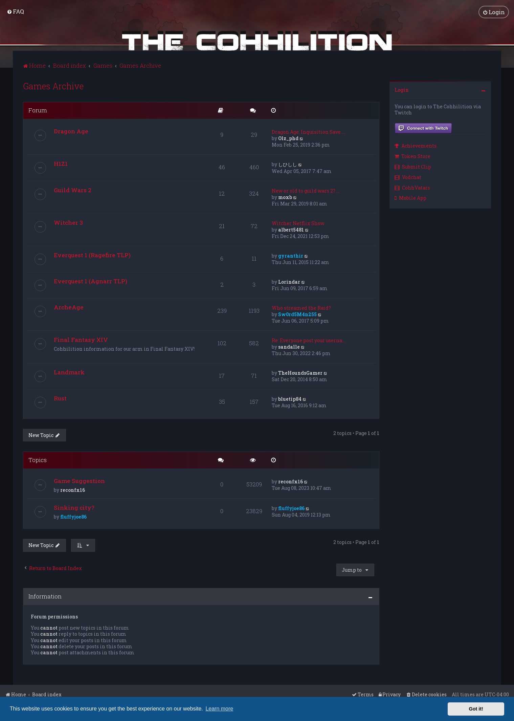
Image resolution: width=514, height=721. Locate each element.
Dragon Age (71, 131)
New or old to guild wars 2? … (305, 190)
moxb (285, 197)
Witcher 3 (68, 222)
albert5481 (291, 229)
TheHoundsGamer (300, 372)
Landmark (69, 372)
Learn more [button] (219, 709)
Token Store (412, 156)
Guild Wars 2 (72, 190)
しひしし (287, 164)
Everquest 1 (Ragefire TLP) (92, 255)
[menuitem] (15, 11)
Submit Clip (413, 166)
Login (402, 89)
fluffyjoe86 (73, 517)
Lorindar (289, 281)
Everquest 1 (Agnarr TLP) (90, 281)
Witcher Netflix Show (298, 223)
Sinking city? (74, 507)
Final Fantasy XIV (81, 339)
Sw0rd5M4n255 (297, 314)
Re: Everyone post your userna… (308, 340)
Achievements (416, 146)
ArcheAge (69, 307)
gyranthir (290, 255)
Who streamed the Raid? (301, 307)
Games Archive (53, 85)
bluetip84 (289, 398)
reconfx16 (72, 490)
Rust (60, 398)
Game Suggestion (79, 481)
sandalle (289, 346)
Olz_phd (288, 138)
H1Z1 (61, 163)
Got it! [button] (476, 709)
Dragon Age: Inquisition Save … (308, 131)
